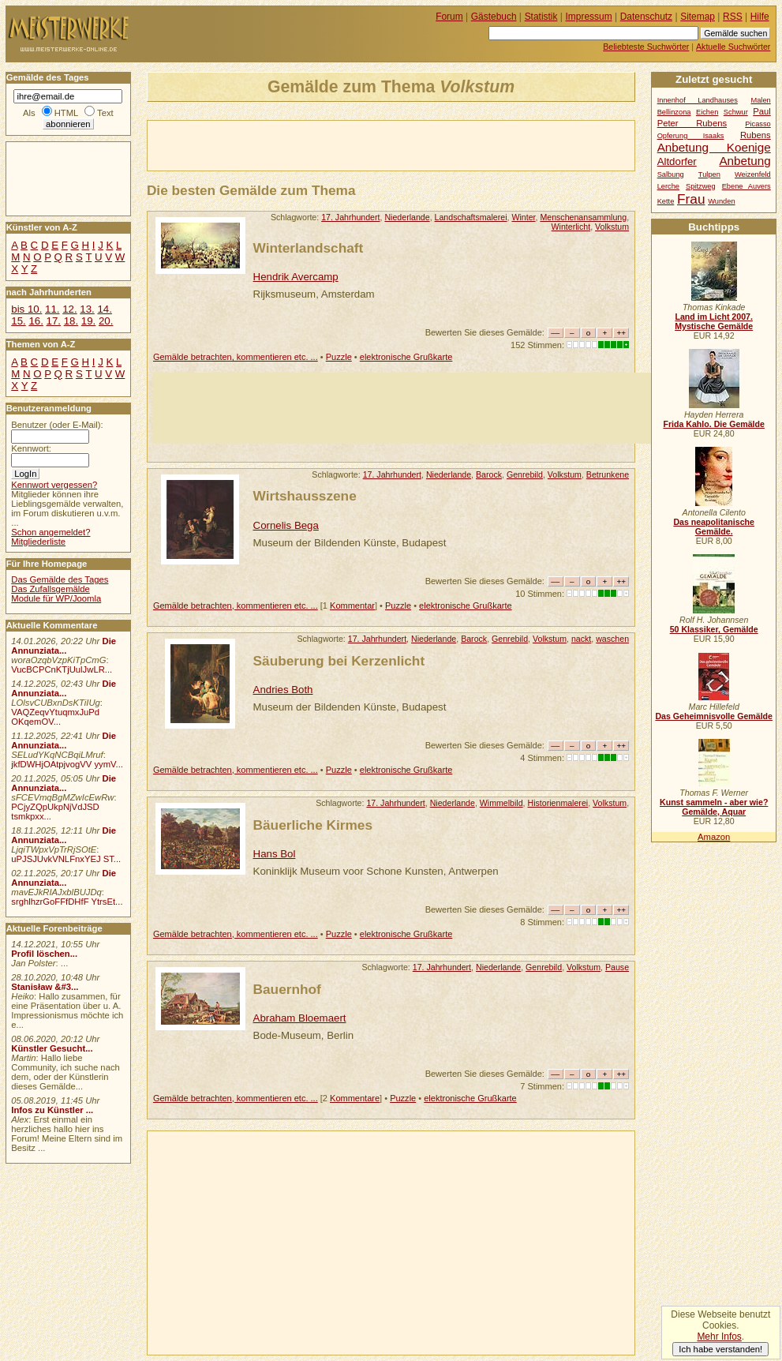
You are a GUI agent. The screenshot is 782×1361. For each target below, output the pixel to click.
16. (35, 321)
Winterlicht (571, 226)
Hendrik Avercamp (296, 277)
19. (88, 321)
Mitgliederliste (38, 541)
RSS (733, 16)
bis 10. (26, 309)
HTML (66, 113)
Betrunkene (607, 474)
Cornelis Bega (286, 525)
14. (104, 309)
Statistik (541, 16)
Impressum (589, 16)
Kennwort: (31, 448)
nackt (581, 638)
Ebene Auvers (746, 186)
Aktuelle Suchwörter (733, 46)
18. (71, 321)
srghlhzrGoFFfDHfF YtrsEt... (66, 901)
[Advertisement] (332, 144)
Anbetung (744, 160)
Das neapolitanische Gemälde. (713, 526)
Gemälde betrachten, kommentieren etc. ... (235, 357)
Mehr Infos (719, 1336)
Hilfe (759, 16)
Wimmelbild (501, 803)
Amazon (714, 837)
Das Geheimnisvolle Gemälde (714, 716)
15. (18, 321)
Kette (666, 201)
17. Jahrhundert (350, 217)
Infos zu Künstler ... (52, 1110)
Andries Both (283, 689)
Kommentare (355, 1098)
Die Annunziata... (63, 645)
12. (69, 309)
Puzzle (339, 357)
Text (105, 113)
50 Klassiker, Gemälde (714, 629)
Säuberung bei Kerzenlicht (339, 661)
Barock (489, 474)
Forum (449, 16)
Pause (617, 967)
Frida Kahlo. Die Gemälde (714, 424)
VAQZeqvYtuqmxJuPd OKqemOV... (55, 716)
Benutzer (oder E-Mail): (57, 424)
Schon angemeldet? (50, 532)
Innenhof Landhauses (697, 100)
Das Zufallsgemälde (50, 589)
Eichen (707, 112)
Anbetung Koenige (714, 147)
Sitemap (697, 16)
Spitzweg (701, 186)
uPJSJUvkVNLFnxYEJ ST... (66, 859)
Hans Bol (274, 854)
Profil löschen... (44, 953)
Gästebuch (494, 16)
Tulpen (709, 174)
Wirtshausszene (305, 496)
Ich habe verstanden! (720, 1349)
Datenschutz (646, 16)
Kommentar (352, 605)
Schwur (736, 112)
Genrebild (525, 474)
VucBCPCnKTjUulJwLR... (61, 669)
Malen (760, 100)
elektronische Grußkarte (406, 357)
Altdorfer (677, 161)
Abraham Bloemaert (299, 1018)
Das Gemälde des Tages (59, 579)
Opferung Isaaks (690, 136)
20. (106, 321)
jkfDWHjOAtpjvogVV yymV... (67, 764)
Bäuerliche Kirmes (313, 825)
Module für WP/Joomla (56, 598)
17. (54, 321)
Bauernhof (287, 989)
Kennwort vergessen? (54, 484)
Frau (691, 199)
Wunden (721, 201)
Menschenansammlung (583, 217)
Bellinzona (674, 112)
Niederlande (406, 217)
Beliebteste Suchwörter (646, 46)
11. (52, 309)
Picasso (758, 124)
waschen (612, 638)
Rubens (755, 135)
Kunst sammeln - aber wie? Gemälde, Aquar (714, 806)
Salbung (670, 174)
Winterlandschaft (308, 248)
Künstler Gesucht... (51, 1048)
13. (87, 309)
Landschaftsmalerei (471, 217)
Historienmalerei (558, 803)
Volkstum (612, 226)
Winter (523, 217)
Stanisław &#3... (44, 987)
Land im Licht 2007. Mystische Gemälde (714, 321)
